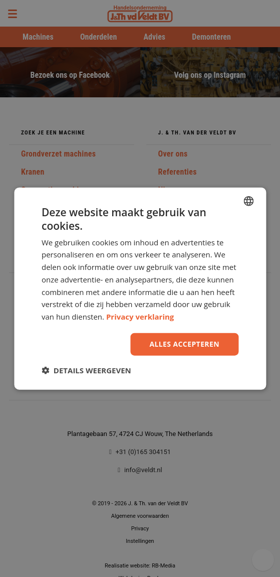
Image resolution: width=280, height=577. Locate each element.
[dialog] (140, 289)
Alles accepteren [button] (184, 344)
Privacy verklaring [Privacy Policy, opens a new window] (140, 317)
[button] (86, 369)
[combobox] (248, 201)
